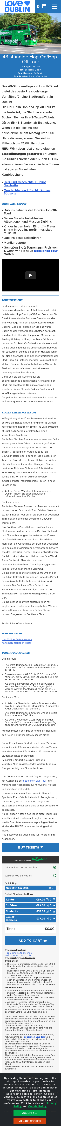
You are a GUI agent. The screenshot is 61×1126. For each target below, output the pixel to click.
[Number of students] (50, 911)
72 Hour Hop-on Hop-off (18, 875)
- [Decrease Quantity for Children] (47, 905)
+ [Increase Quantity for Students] (54, 911)
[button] (30, 275)
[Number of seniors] (50, 918)
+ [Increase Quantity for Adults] (54, 899)
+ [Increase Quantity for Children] (54, 905)
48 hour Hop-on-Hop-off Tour (21, 867)
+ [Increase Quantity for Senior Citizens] (54, 918)
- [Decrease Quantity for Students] (47, 911)
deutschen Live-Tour (34, 780)
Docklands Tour (46, 250)
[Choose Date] (30, 888)
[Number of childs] (50, 905)
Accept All (29, 1113)
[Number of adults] (50, 899)
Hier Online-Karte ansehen (17, 639)
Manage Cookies (30, 1121)
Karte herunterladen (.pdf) (16, 643)
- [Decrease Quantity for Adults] (47, 899)
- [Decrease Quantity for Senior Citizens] (47, 918)
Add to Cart (30, 940)
